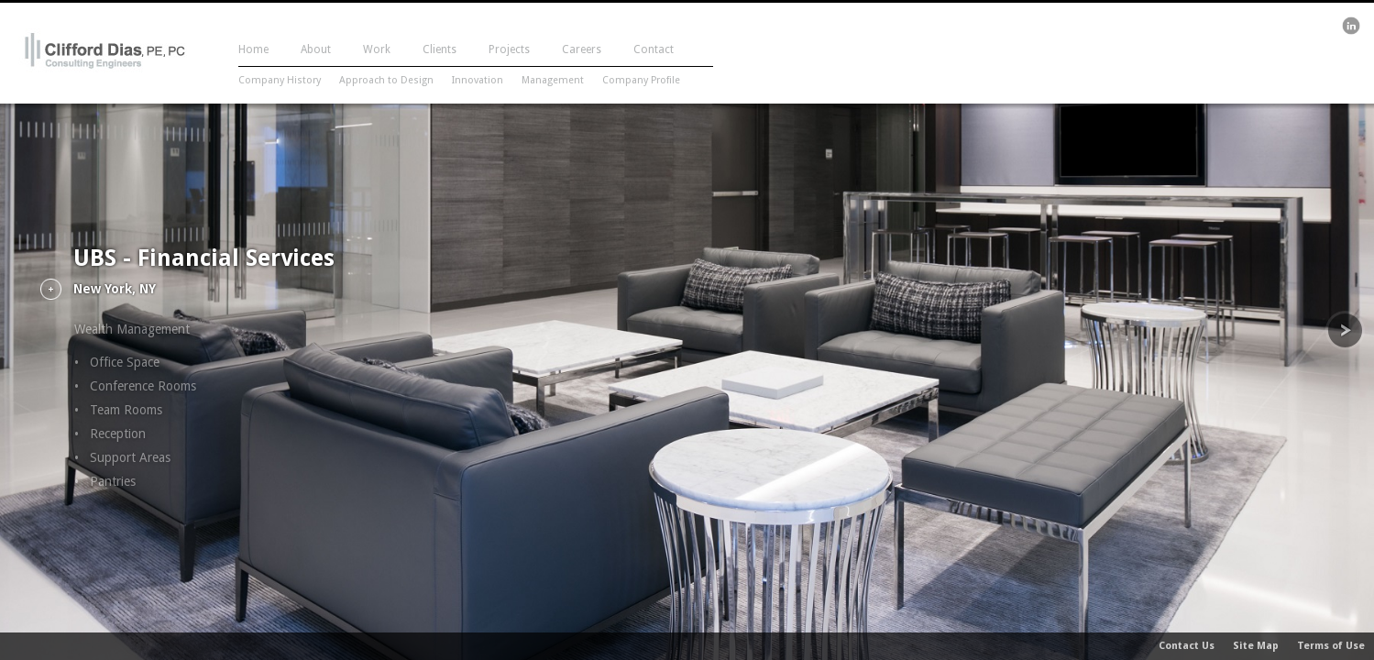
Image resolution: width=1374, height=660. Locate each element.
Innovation (477, 80)
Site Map (1256, 646)
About (316, 49)
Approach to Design (386, 80)
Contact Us (1187, 646)
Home (253, 49)
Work (376, 49)
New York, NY (114, 289)
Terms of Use (1331, 646)
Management (553, 80)
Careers (581, 49)
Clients (439, 49)
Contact (653, 49)
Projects (509, 49)
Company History (279, 80)
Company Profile (641, 80)
